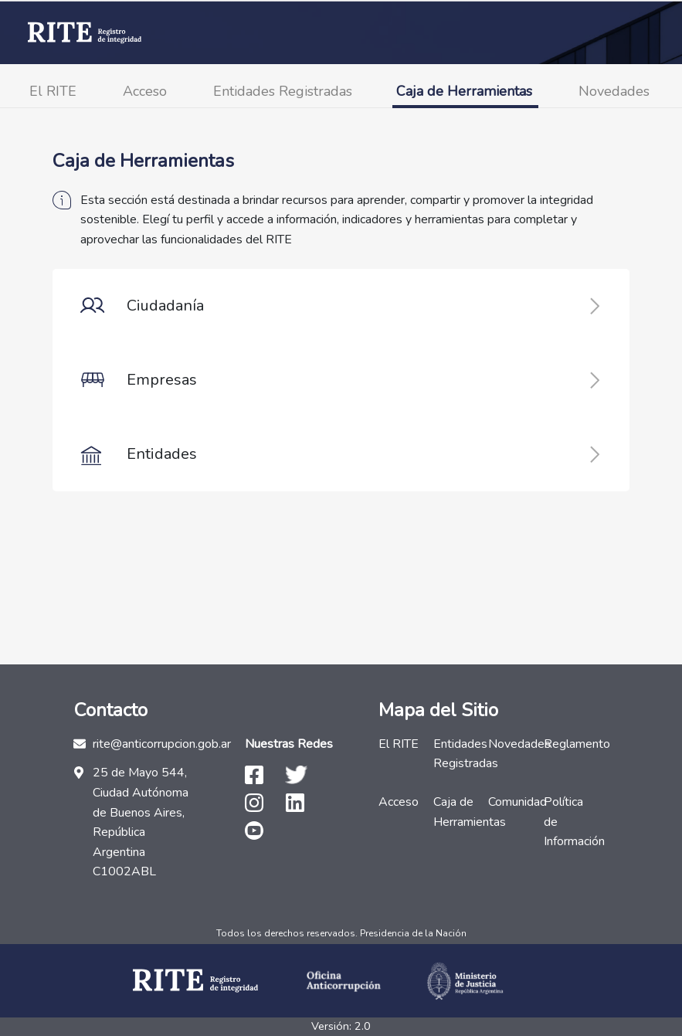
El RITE (52, 91)
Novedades (614, 91)
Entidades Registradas (282, 91)
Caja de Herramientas (464, 91)
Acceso (145, 91)
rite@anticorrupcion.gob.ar (162, 743)
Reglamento (566, 743)
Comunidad (511, 801)
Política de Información (566, 821)
